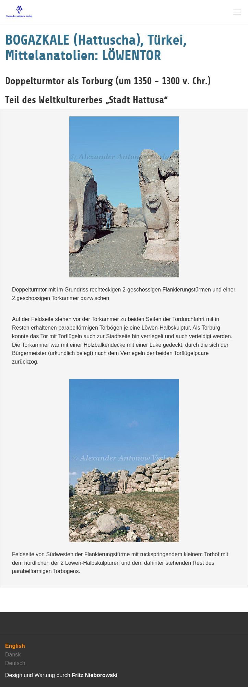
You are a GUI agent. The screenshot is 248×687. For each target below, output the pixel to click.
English (15, 646)
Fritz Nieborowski (94, 675)
